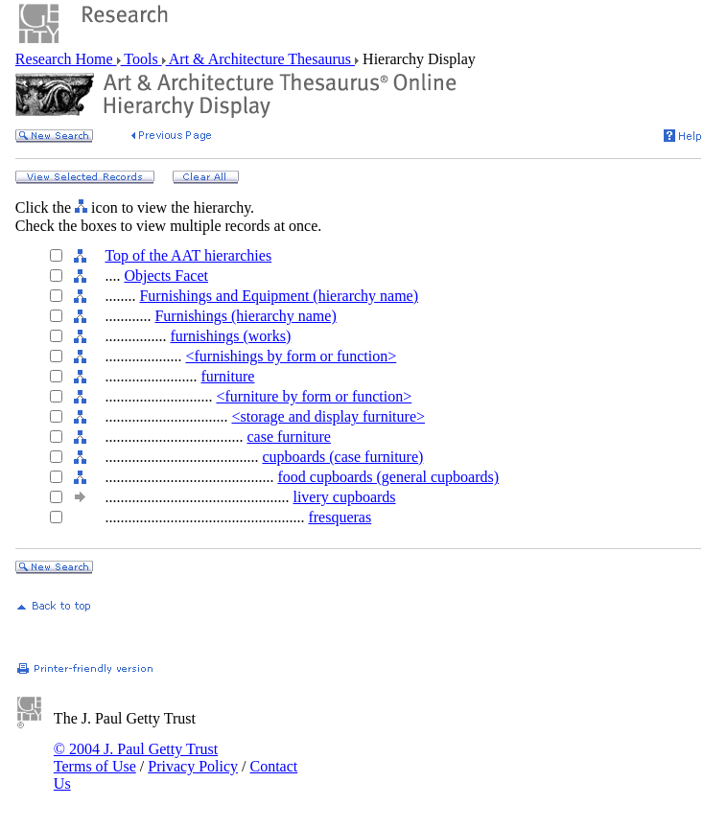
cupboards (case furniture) (342, 456)
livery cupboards (344, 497)
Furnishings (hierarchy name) (245, 316)
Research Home (66, 59)
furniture (227, 376)
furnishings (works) (230, 336)
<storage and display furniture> (328, 416)
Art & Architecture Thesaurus (260, 59)
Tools (141, 59)
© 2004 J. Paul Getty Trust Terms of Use (136, 757)
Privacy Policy (193, 766)
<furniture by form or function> (313, 396)
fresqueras (339, 517)
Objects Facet (166, 275)
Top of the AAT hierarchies (188, 255)
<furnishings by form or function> (290, 356)
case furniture (288, 436)
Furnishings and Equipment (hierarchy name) (278, 296)
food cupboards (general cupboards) (388, 477)
